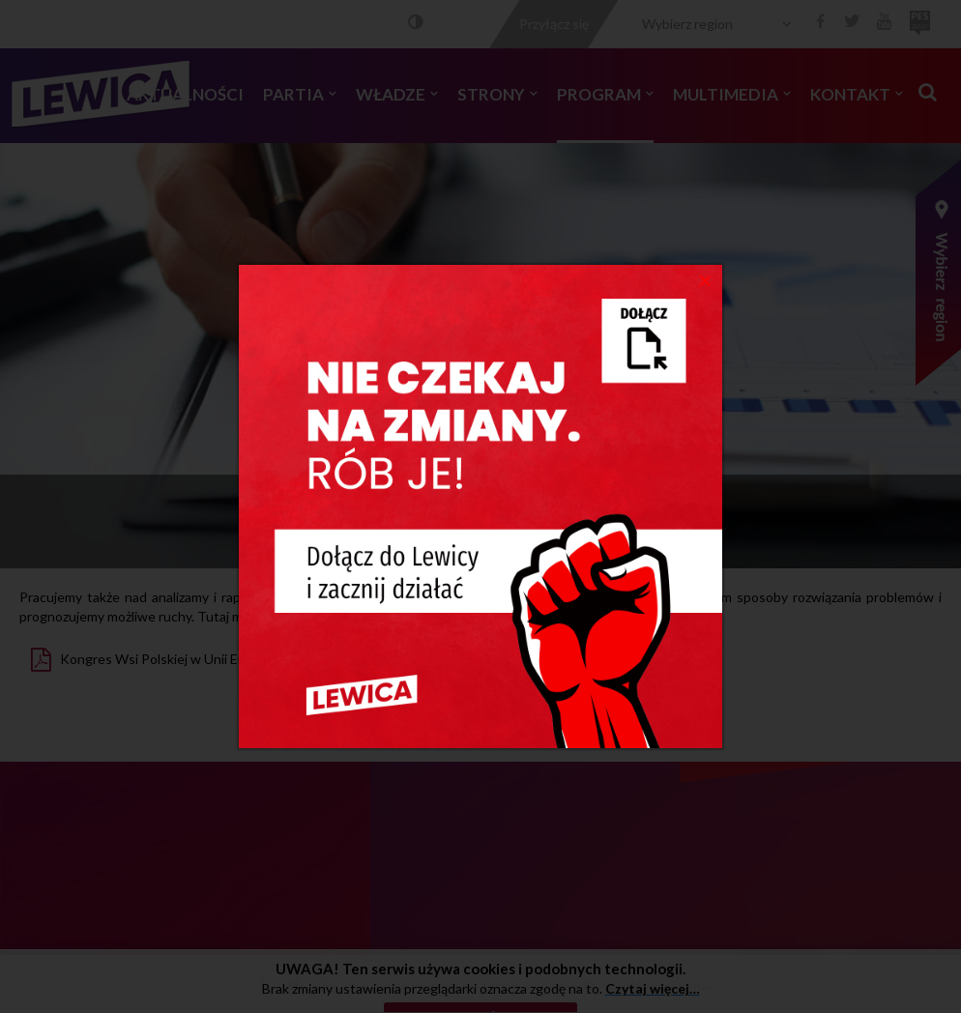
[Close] (705, 279)
